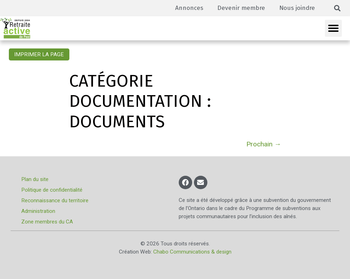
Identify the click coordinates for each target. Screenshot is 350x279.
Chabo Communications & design (192, 252)
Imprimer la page (39, 54)
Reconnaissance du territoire (54, 200)
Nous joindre (297, 8)
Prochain (263, 144)
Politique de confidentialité (51, 190)
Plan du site (34, 179)
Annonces (189, 8)
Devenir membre (241, 8)
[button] (337, 8)
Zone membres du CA (47, 222)
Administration (38, 211)
